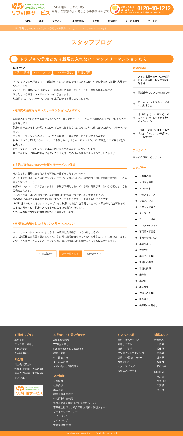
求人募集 (58, 389)
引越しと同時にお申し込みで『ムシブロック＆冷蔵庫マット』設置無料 (154, 133)
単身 (41, 21)
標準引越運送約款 (63, 394)
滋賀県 (160, 357)
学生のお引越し (147, 256)
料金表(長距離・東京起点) (28, 373)
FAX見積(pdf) (60, 357)
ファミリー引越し (64, 72)
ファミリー (58, 21)
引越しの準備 (146, 262)
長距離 (95, 21)
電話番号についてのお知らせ (154, 92)
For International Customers (68, 348)
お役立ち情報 (21, 72)
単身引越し (145, 244)
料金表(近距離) (22, 364)
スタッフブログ (41, 72)
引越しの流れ (125, 344)
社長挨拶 (58, 385)
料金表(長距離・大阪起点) (28, 368)
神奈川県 (161, 381)
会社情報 (58, 381)
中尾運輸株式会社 (63, 425)
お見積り (112, 21)
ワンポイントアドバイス (131, 353)
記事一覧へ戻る (70, 253)
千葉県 (160, 385)
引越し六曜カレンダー (130, 357)
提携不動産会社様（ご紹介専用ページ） (75, 403)
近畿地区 (159, 340)
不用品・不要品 (147, 231)
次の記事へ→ (94, 253)
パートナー (153, 21)
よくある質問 (132, 21)
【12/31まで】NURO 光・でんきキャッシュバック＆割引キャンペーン (154, 118)
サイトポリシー (61, 416)
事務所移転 (78, 21)
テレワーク (145, 213)
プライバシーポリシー (65, 412)
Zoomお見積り (61, 340)
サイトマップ (60, 420)
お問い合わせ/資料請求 (65, 366)
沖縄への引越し (147, 293)
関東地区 (159, 372)
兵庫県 (160, 348)
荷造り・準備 (125, 348)
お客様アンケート (127, 370)
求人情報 (144, 287)
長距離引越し (21, 353)
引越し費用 (84, 72)
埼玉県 (160, 389)
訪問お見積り (60, 353)
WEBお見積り (61, 344)
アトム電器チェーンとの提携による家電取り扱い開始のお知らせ (154, 80)
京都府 (160, 353)
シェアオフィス (147, 194)
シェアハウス (146, 201)
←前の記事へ (46, 253)
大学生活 (144, 250)
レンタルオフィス (148, 225)
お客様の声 (145, 176)
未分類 (142, 274)
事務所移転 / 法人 (148, 237)
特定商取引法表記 (63, 398)
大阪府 (160, 344)
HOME (27, 21)
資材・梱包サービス (128, 340)
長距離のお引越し (148, 305)
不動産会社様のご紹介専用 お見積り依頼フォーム (80, 407)
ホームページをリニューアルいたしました (154, 104)
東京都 (160, 376)
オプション (20, 377)
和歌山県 (161, 366)
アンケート (145, 188)
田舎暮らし (145, 299)
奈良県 (160, 362)
